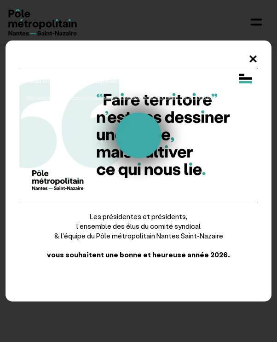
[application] (138, 135)
